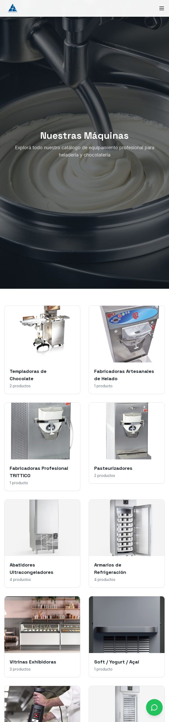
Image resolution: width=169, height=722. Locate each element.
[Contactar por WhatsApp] (154, 707)
